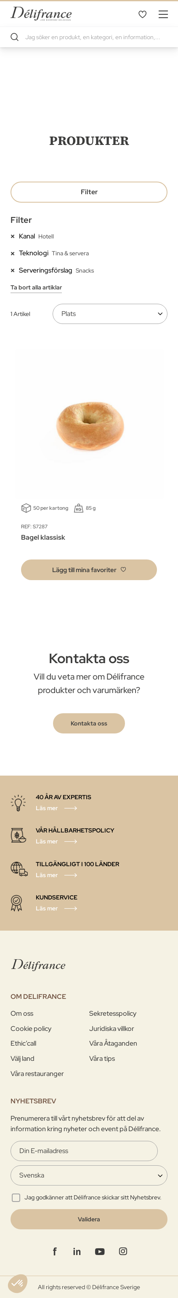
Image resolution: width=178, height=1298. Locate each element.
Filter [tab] (89, 191)
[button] (89, 569)
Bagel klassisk (43, 537)
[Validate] (89, 1219)
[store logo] (41, 14)
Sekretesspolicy (112, 1013)
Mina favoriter (142, 13)
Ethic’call (23, 1043)
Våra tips (102, 1058)
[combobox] (89, 37)
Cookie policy (31, 1028)
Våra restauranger (37, 1073)
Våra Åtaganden (113, 1043)
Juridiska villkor (111, 1028)
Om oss (22, 1013)
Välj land (23, 1058)
